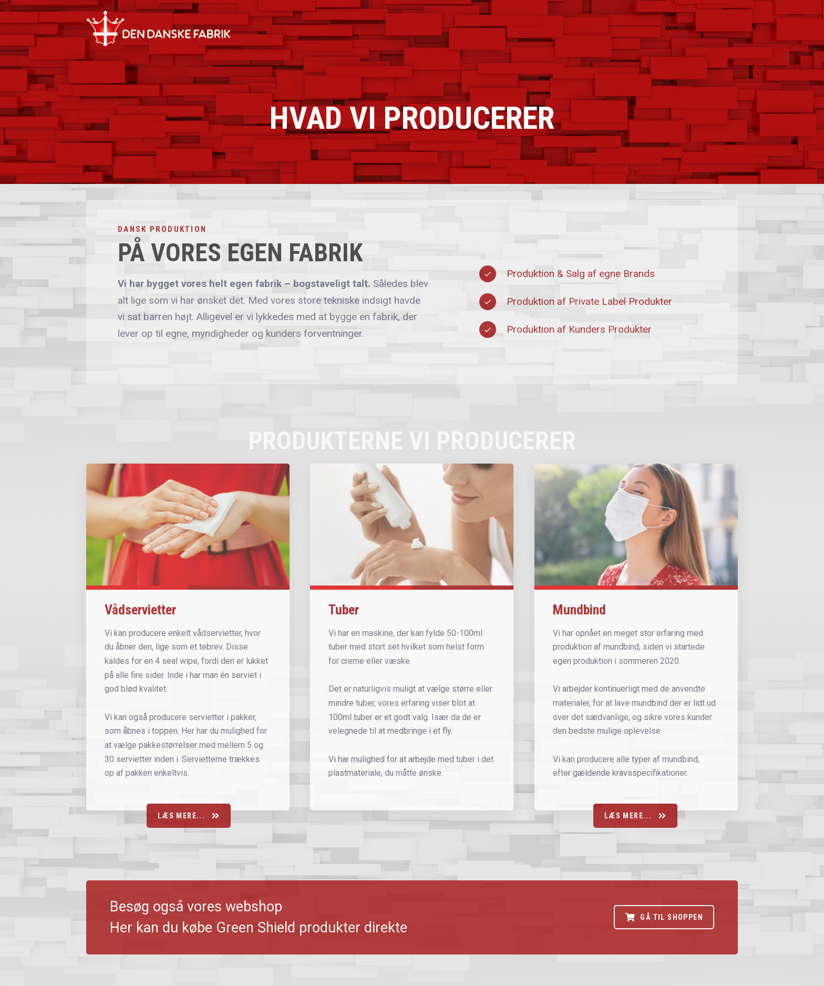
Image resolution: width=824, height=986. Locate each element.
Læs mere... (189, 816)
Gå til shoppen (664, 917)
